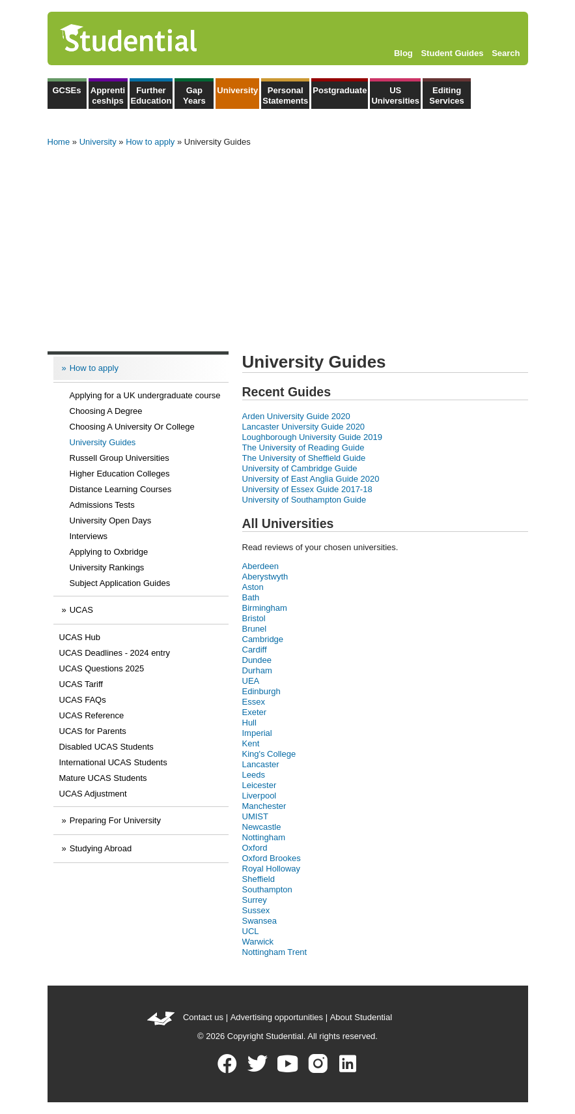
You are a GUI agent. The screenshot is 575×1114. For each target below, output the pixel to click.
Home (59, 142)
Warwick (258, 941)
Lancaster (260, 764)
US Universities (395, 95)
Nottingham (263, 837)
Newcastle (261, 827)
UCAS (81, 610)
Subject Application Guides (120, 583)
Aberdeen (260, 566)
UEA (251, 681)
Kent (251, 743)
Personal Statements (285, 95)
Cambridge (263, 639)
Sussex (256, 910)
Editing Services (446, 95)
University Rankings (107, 567)
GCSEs (66, 90)
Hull (249, 722)
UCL (250, 931)
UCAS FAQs (82, 700)
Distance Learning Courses (121, 489)
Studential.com (156, 38)
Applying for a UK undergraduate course (145, 395)
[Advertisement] (288, 245)
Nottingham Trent (274, 952)
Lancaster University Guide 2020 (303, 427)
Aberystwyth (265, 576)
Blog (403, 53)
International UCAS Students (113, 762)
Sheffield (258, 879)
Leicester (259, 785)
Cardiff (254, 649)
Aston (253, 587)
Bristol (254, 618)
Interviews (89, 536)
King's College (269, 754)
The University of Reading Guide (303, 447)
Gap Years (194, 95)
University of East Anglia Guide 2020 (311, 479)
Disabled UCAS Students (106, 747)
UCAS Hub (80, 637)
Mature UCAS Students (103, 778)
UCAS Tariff (81, 684)
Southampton (267, 889)
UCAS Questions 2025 (102, 668)
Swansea (259, 921)
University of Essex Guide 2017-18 (307, 489)
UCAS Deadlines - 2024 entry (115, 653)
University (237, 90)
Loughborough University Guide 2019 (312, 437)
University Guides (103, 442)
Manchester (264, 806)
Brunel (254, 629)
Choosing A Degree (106, 411)
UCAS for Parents (92, 731)
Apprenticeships (108, 95)
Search (506, 53)
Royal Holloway (271, 868)
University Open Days (111, 520)
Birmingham (264, 608)
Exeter (254, 712)
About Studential (361, 1017)
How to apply (150, 142)
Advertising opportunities (277, 1017)
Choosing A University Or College (132, 427)
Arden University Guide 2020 (296, 416)
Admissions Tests (102, 505)
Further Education (151, 95)
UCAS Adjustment (93, 794)
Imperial (257, 733)
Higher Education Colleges (120, 473)
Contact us (203, 1017)
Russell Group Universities (119, 458)
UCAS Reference (91, 715)
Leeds (253, 775)
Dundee (257, 660)
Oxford (255, 848)
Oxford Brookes (271, 858)
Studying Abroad (101, 848)
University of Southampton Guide (304, 500)
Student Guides (452, 53)
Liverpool (259, 795)
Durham (257, 670)
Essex (253, 702)
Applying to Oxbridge (109, 552)
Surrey (254, 900)
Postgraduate (340, 90)
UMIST (255, 816)
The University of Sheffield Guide (304, 458)
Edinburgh (261, 691)
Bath (251, 597)
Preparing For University (115, 820)
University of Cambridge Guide (300, 468)
